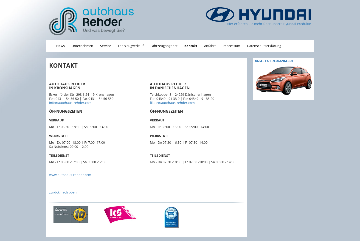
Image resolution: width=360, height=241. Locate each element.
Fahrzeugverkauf (131, 46)
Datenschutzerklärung (264, 46)
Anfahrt (210, 46)
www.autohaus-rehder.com (70, 175)
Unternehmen (82, 46)
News (60, 46)
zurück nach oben (63, 192)
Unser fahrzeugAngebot (274, 61)
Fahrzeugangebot (164, 46)
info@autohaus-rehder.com (70, 103)
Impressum (231, 46)
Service (105, 46)
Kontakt (190, 46)
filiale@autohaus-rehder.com (172, 103)
